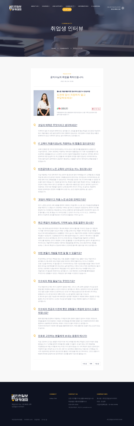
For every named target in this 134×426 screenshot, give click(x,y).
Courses (45, 6)
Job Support (57, 6)
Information (83, 6)
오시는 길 (44, 419)
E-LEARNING (96, 6)
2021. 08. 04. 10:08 (67, 81)
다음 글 (97, 363)
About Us (34, 6)
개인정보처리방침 (17, 419)
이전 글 (85, 363)
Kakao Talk (53, 398)
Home (54, 48)
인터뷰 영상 (96, 109)
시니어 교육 (67, 9)
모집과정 (37, 419)
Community (70, 6)
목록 (91, 363)
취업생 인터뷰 (67, 74)
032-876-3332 (73, 404)
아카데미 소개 (28, 419)
